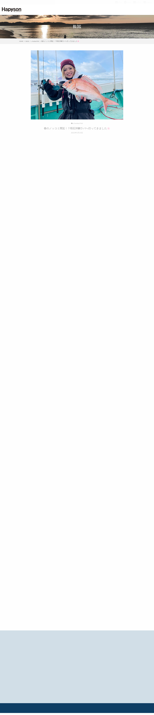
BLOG (96, 9)
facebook (137, 2)
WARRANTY (137, 9)
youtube (127, 2)
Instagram (148, 2)
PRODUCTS (86, 9)
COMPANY (126, 9)
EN (7, 2)
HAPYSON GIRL (114, 9)
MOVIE (103, 9)
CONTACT (147, 9)
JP (4, 2)
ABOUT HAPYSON (73, 9)
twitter (118, 2)
